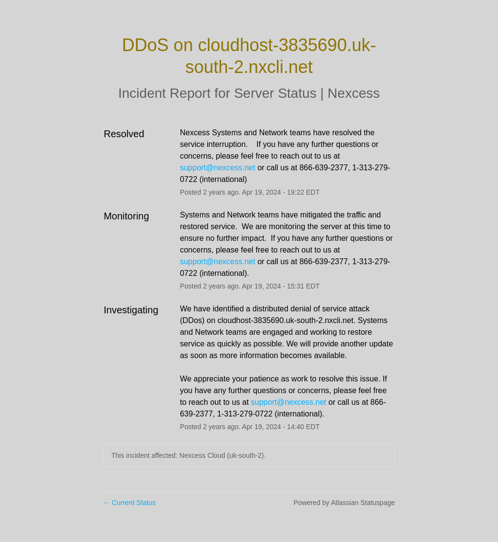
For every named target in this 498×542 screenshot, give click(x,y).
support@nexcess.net (217, 167)
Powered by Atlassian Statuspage (344, 502)
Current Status (129, 502)
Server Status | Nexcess (307, 93)
